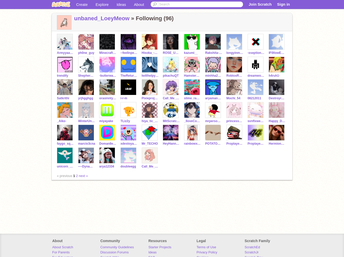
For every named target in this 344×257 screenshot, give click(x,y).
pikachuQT (171, 75)
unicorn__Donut (65, 166)
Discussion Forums (114, 252)
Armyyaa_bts (65, 53)
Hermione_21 (277, 143)
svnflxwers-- (256, 121)
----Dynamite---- (86, 166)
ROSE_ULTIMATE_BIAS (171, 53)
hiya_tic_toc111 (150, 121)
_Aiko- (61, 121)
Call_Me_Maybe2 (171, 98)
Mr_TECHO (150, 143)
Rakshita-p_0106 (213, 53)
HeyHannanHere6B (171, 143)
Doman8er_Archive (107, 143)
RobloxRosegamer (235, 75)
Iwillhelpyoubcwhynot (150, 75)
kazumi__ (191, 53)
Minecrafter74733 (107, 53)
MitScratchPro (171, 121)
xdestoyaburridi (129, 143)
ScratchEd (252, 247)
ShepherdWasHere (86, 75)
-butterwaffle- (107, 75)
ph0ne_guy (86, 53)
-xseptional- (256, 53)
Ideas (121, 4)
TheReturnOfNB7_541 (129, 75)
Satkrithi (63, 98)
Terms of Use (206, 247)
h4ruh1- (274, 75)
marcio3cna (86, 143)
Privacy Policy (207, 252)
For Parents (61, 252)
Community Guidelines (117, 247)
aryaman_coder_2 (213, 98)
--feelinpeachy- (129, 53)
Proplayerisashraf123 (235, 143)
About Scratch (62, 247)
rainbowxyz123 (192, 143)
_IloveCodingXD (192, 121)
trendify (62, 75)
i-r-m (123, 98)
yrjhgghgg (85, 98)
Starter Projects (159, 247)
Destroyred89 (277, 98)
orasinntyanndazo (107, 98)
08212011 (254, 98)
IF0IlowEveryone (277, 53)
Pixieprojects (150, 98)
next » (83, 176)
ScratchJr (252, 252)
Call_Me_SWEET (150, 166)
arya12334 (106, 166)
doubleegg (128, 166)
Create (82, 4)
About (139, 4)
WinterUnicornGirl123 (86, 121)
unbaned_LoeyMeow (101, 18)
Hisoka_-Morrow (150, 53)
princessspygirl (235, 121)
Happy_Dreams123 (277, 121)
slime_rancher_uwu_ (192, 98)
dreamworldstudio (256, 75)
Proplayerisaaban (256, 143)
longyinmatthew (235, 53)
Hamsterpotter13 (192, 75)
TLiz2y (125, 121)
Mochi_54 (233, 98)
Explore (102, 4)
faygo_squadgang (65, 143)
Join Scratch (260, 4)
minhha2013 (213, 75)
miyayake (106, 121)
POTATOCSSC (213, 143)
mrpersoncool (213, 121)
